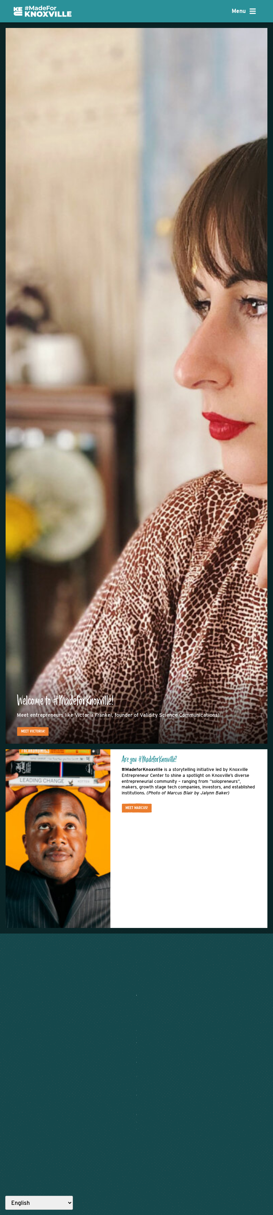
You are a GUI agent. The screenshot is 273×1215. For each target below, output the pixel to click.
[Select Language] (39, 1203)
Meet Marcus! (139, 807)
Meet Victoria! (37, 729)
